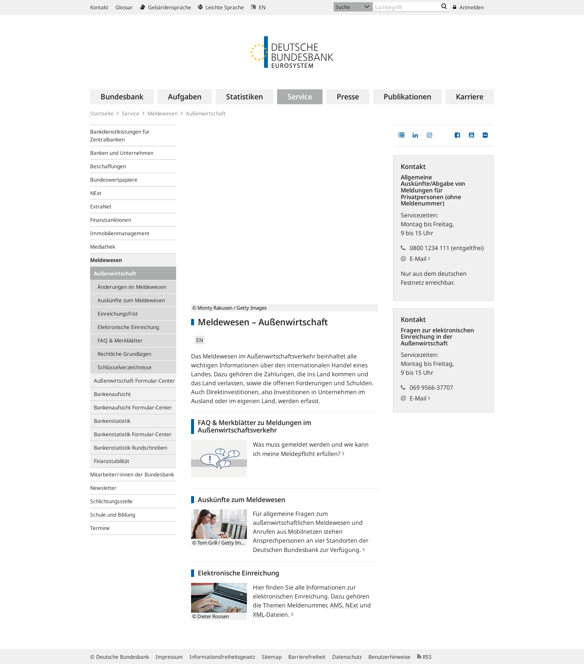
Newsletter (103, 487)
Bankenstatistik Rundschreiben (130, 447)
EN (258, 7)
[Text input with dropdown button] (411, 7)
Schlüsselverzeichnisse (125, 367)
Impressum (169, 656)
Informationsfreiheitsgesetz (222, 656)
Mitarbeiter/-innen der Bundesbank (132, 474)
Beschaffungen (108, 166)
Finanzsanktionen (110, 219)
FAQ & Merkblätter (120, 340)
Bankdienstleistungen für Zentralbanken (120, 135)
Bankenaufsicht (112, 394)
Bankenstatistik (112, 420)
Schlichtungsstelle (111, 501)
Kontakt (99, 7)
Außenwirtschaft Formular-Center (134, 380)
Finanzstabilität (111, 461)
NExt (95, 193)
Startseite (102, 113)
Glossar (124, 7)
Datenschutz (347, 656)
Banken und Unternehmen (121, 152)
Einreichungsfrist (118, 313)
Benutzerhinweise (389, 656)
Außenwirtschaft (115, 273)
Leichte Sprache (221, 7)
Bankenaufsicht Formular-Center (133, 407)
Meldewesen (162, 113)
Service (130, 113)
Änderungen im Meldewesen (132, 286)
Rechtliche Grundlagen (124, 353)
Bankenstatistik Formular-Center (133, 434)
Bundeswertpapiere (113, 179)
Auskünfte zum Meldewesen (131, 300)
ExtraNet (100, 206)
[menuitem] (122, 96)
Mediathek (102, 246)
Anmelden (468, 7)
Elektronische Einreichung (128, 327)
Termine (100, 527)
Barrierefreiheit (307, 656)
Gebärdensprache (165, 7)
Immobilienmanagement (119, 233)
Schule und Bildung (112, 514)
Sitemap (272, 656)
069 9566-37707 (431, 387)
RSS (424, 656)
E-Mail (420, 259)
